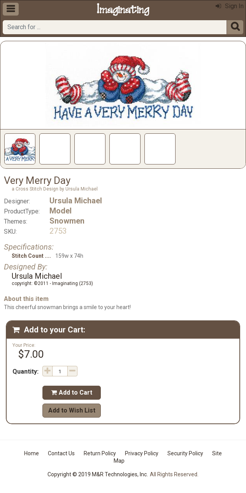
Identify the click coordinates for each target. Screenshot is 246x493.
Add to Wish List (71, 410)
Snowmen (66, 221)
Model (60, 210)
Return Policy (100, 453)
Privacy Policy (141, 453)
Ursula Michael (75, 200)
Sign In (230, 6)
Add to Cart (71, 392)
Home (31, 453)
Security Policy (185, 453)
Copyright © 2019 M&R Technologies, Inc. (97, 474)
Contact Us (61, 453)
